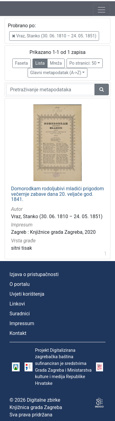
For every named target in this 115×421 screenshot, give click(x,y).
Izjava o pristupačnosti (34, 274)
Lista (39, 63)
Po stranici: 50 (83, 63)
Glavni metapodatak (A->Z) (55, 72)
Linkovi (17, 304)
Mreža (56, 63)
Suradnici (20, 314)
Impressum (22, 323)
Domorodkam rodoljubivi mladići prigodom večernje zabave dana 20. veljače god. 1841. (57, 194)
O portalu (20, 284)
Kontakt (18, 333)
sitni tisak (21, 248)
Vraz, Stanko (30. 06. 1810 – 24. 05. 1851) (54, 35)
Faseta (21, 63)
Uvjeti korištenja (27, 294)
